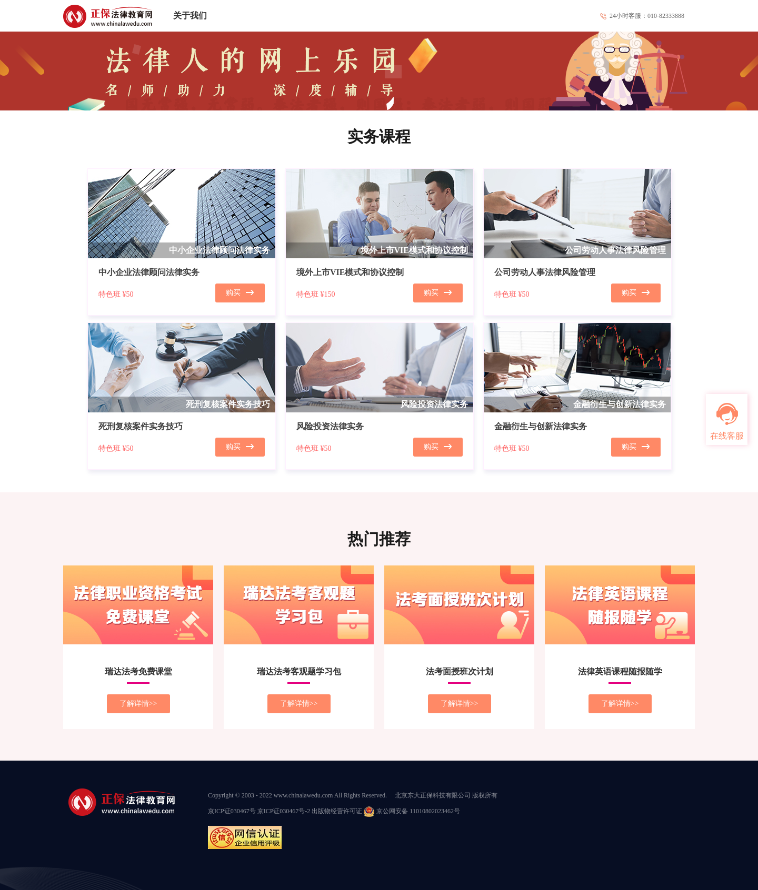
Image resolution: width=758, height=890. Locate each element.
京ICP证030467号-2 (284, 811)
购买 (240, 293)
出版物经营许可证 (337, 811)
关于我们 (190, 15)
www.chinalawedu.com (303, 795)
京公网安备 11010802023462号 (412, 811)
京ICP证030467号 (232, 811)
